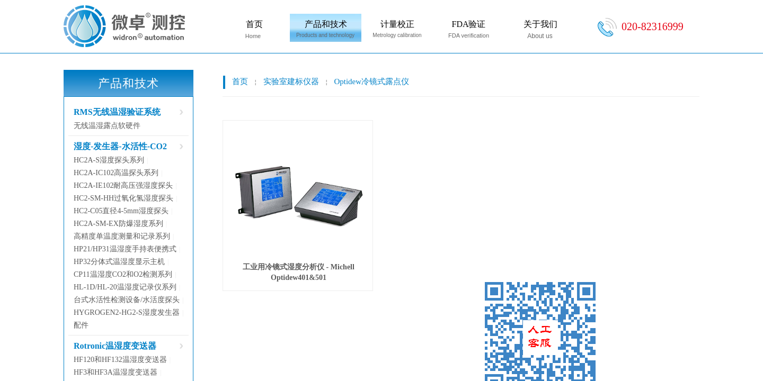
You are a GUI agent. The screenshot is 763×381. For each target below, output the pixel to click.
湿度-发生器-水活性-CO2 (120, 146)
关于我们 (540, 24)
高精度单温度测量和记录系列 (122, 236)
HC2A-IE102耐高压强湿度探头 (123, 185)
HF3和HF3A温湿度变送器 (115, 372)
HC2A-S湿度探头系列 (109, 160)
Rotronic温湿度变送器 (115, 345)
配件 (81, 325)
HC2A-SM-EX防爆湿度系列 (118, 224)
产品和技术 (326, 24)
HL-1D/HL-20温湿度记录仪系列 (125, 287)
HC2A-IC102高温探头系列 (116, 173)
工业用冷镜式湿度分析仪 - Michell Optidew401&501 (298, 272)
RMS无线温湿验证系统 (117, 111)
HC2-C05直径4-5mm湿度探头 (121, 211)
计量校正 (397, 24)
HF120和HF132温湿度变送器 (120, 360)
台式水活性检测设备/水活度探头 (127, 300)
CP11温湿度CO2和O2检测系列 (123, 274)
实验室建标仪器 (291, 81)
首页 (254, 24)
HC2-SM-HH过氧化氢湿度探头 (123, 198)
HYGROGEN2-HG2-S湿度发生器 (127, 312)
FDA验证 (468, 24)
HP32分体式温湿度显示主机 (119, 262)
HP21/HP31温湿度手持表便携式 (125, 249)
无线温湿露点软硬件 (107, 126)
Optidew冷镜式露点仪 (371, 81)
